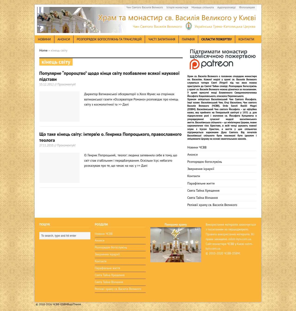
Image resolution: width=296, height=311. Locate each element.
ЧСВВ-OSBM (232, 253)
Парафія (188, 39)
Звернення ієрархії (200, 169)
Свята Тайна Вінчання (202, 198)
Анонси (192, 154)
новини (44, 39)
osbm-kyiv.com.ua (239, 239)
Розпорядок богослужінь (204, 162)
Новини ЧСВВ (197, 147)
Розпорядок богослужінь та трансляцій (109, 39)
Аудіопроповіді (226, 7)
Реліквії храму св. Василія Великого (212, 205)
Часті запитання (161, 39)
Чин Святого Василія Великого (144, 7)
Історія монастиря (177, 7)
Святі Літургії (219, 82)
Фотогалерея (247, 7)
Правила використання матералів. (228, 234)
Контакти (246, 39)
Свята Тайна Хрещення (203, 190)
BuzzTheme (74, 304)
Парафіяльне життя (201, 183)
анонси (64, 39)
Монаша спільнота (202, 7)
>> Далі (123, 104)
